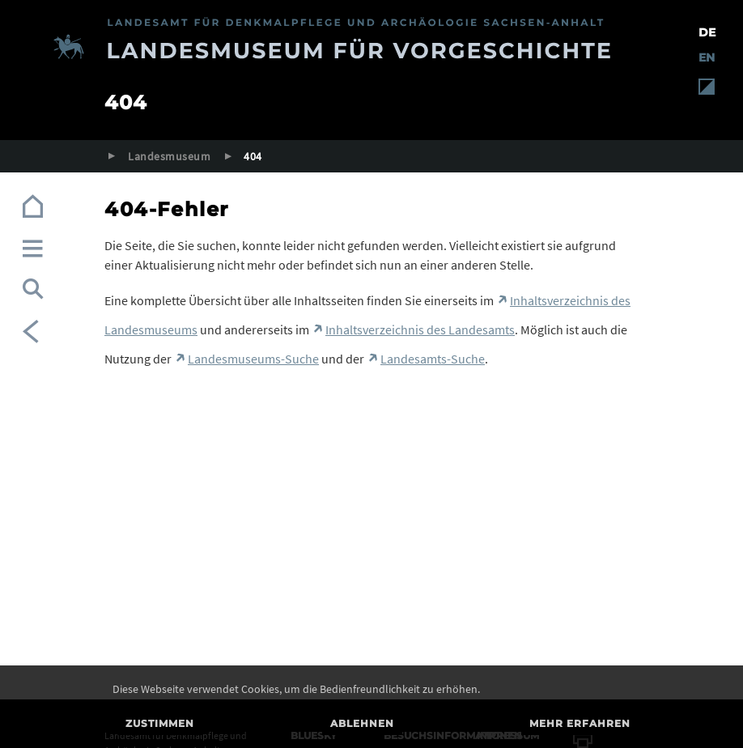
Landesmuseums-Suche (253, 359)
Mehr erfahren (579, 723)
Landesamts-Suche (432, 359)
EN (706, 57)
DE (706, 32)
